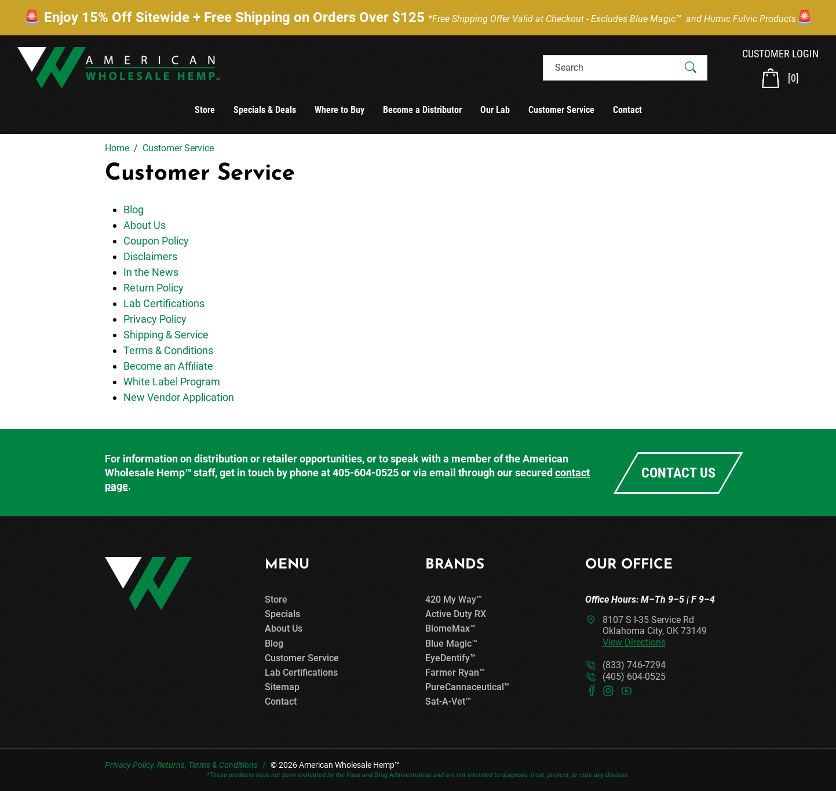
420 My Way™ (453, 599)
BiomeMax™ (450, 628)
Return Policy (153, 288)
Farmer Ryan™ (455, 672)
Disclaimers (150, 256)
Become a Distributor (422, 109)
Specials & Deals (264, 109)
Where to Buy (339, 109)
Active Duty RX (455, 613)
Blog (133, 209)
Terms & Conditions (168, 350)
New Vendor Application (178, 397)
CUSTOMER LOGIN (780, 54)
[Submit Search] (690, 67)
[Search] (615, 67)
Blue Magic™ (451, 643)
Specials (282, 613)
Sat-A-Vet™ (448, 701)
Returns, (172, 765)
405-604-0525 (366, 472)
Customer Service (561, 109)
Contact (627, 109)
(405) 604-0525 (634, 676)
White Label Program (171, 382)
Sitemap (282, 686)
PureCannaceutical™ (467, 686)
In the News (150, 272)
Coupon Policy (156, 241)
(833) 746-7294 (634, 664)
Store (205, 109)
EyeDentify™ (450, 658)
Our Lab (495, 109)
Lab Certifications (164, 303)
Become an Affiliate (168, 366)
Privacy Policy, (130, 765)
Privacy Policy (155, 319)
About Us (144, 225)
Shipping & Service (166, 335)
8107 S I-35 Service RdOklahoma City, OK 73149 (655, 630)
